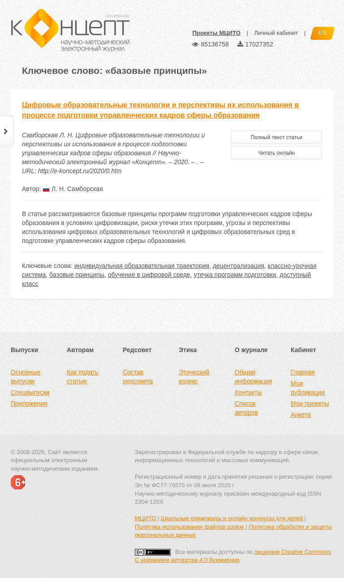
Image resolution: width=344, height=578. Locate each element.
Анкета (301, 414)
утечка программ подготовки (235, 274)
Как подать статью (82, 377)
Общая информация (253, 377)
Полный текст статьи (276, 137)
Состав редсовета (138, 377)
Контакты (248, 392)
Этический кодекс (194, 377)
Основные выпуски (25, 377)
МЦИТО (145, 518)
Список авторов (246, 408)
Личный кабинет (276, 33)
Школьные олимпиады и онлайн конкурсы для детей (232, 518)
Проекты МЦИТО (216, 33)
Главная (302, 372)
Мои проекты (310, 403)
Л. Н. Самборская (73, 188)
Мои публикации (308, 388)
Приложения (29, 403)
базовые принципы (76, 274)
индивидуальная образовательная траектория (141, 265)
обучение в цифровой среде (149, 274)
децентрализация (238, 265)
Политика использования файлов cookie (189, 526)
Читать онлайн (276, 153)
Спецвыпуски (30, 392)
